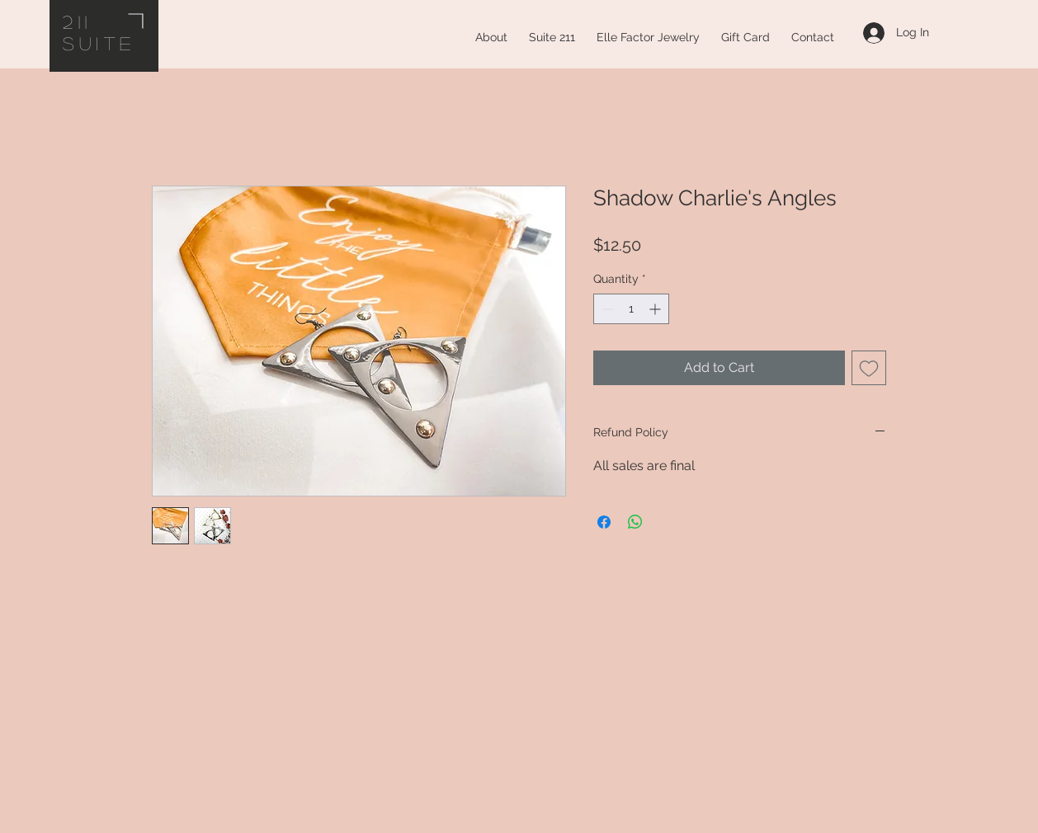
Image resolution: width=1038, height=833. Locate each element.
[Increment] (656, 308)
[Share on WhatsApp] (635, 522)
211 (77, 21)
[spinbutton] (631, 308)
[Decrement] (606, 308)
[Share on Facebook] (604, 522)
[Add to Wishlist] (869, 368)
